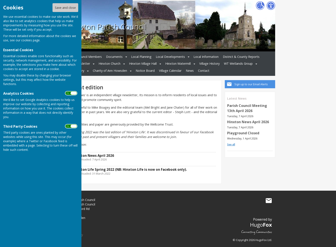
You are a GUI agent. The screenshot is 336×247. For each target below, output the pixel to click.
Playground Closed (243, 133)
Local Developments (170, 57)
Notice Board (145, 71)
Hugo (261, 224)
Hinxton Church (109, 63)
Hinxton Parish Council (107, 26)
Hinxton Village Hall (143, 63)
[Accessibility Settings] (271, 5)
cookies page (30, 40)
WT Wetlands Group (238, 63)
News (190, 71)
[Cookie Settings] (260, 5)
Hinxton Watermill (178, 63)
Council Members (89, 57)
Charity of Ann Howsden (110, 71)
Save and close (65, 8)
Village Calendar (170, 71)
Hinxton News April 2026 (248, 122)
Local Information (206, 57)
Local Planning (141, 57)
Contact (203, 71)
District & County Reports (241, 57)
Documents (114, 57)
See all (231, 144)
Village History (209, 63)
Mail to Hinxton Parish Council (269, 201)
